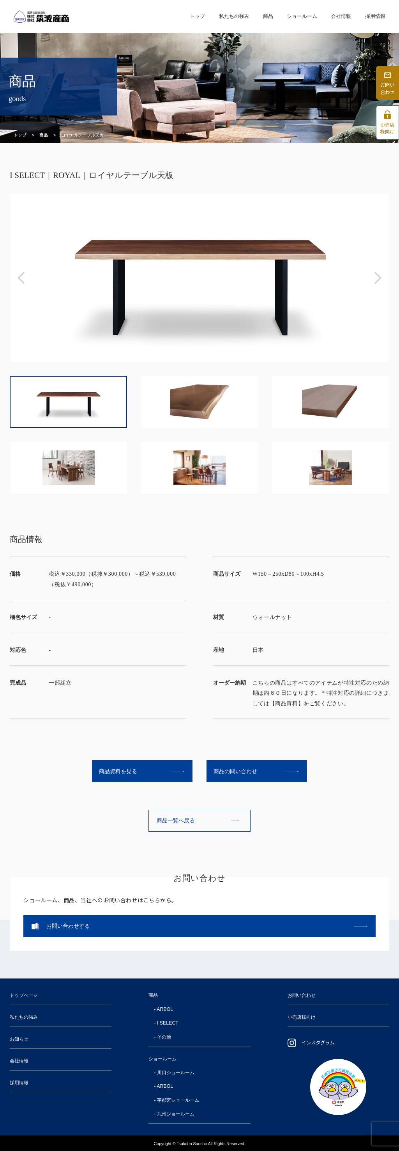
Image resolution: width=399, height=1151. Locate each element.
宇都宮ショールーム (178, 1100)
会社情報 (341, 16)
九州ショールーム (175, 1114)
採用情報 (375, 16)
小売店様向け (302, 1017)
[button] (23, 277)
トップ (197, 16)
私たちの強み (234, 16)
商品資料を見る (118, 771)
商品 (268, 16)
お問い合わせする (68, 926)
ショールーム (302, 16)
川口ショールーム (175, 1072)
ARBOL (165, 1009)
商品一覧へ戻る (176, 820)
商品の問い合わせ (235, 771)
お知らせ (19, 1039)
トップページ (24, 995)
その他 (164, 1037)
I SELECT (167, 1023)
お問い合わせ (302, 995)
